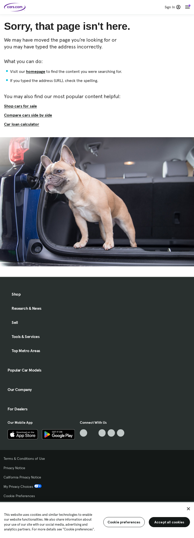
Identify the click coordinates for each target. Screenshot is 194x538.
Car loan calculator (21, 124)
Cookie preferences (124, 522)
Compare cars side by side (28, 115)
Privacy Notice (14, 468)
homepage (35, 71)
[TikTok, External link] (83, 433)
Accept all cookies (169, 522)
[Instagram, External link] (111, 433)
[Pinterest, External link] (120, 433)
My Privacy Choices (23, 486)
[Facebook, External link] (92, 433)
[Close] (188, 508)
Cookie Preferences (19, 496)
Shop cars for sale (20, 105)
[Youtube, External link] (102, 433)
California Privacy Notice (22, 477)
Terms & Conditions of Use (24, 458)
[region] (97, 519)
